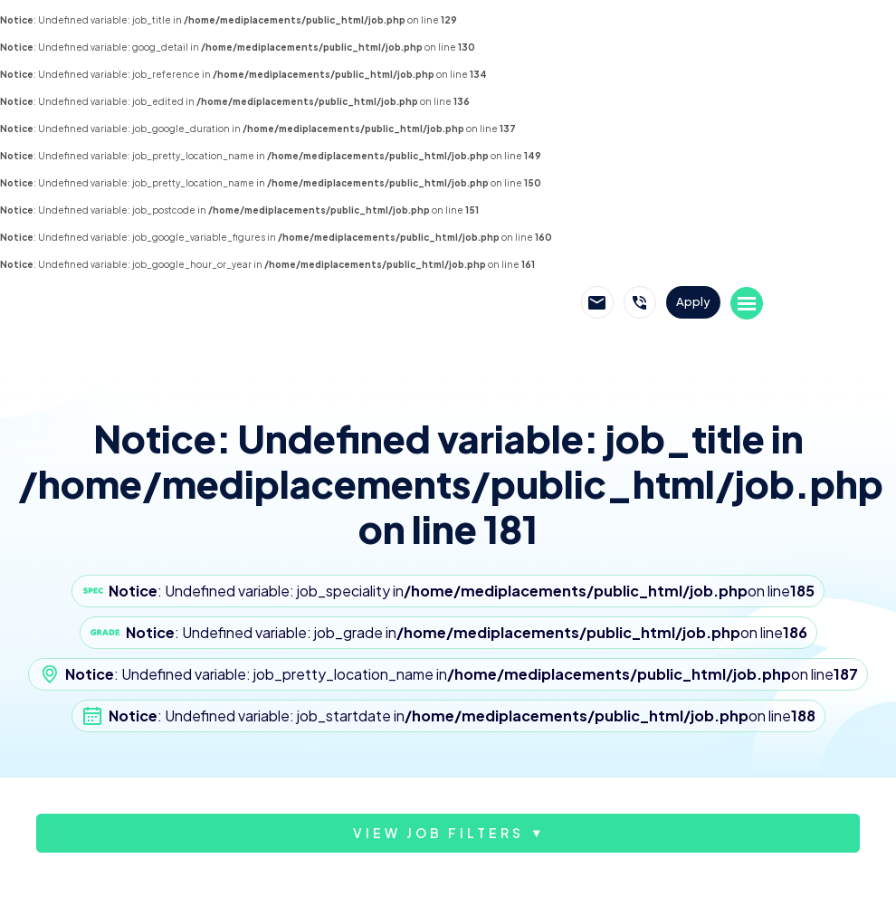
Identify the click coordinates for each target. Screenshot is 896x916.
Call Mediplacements (640, 302)
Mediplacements (229, 303)
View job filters (438, 833)
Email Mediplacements (597, 302)
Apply (693, 301)
